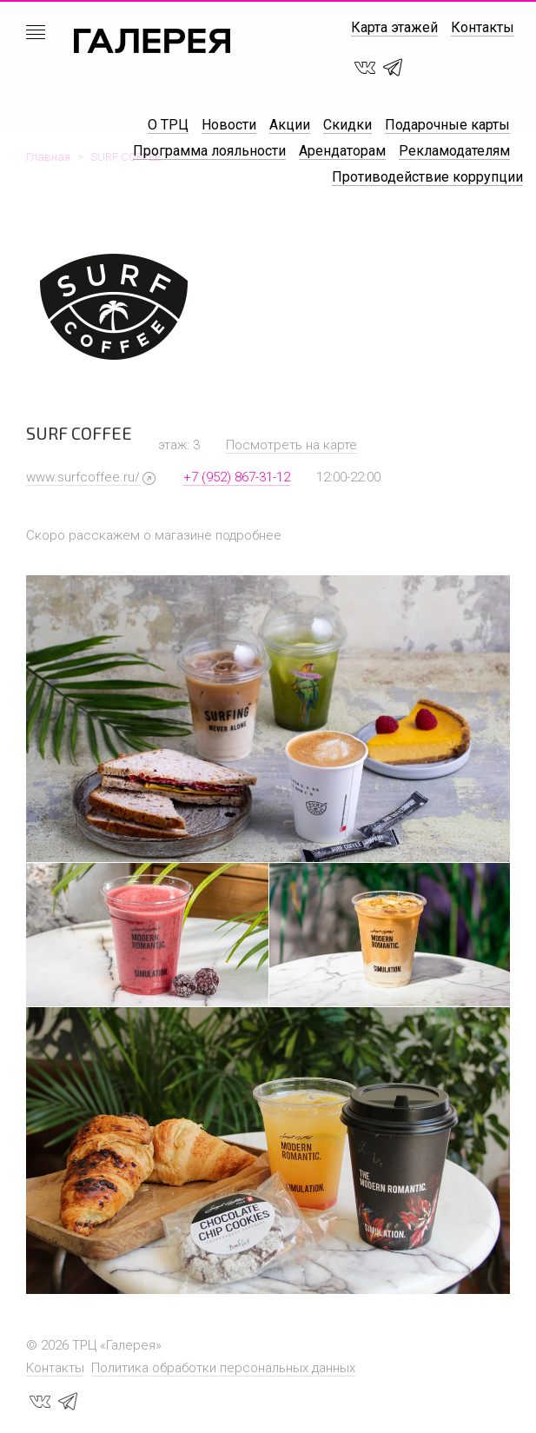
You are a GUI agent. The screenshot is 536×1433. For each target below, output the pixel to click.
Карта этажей (394, 27)
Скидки (347, 124)
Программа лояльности (209, 151)
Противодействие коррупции (427, 177)
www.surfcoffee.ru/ (83, 477)
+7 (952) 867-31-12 (236, 477)
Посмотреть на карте (291, 445)
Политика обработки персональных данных (223, 1368)
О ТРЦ (168, 124)
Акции (289, 124)
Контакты (482, 27)
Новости (229, 124)
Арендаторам (342, 151)
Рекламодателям (454, 151)
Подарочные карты (447, 124)
